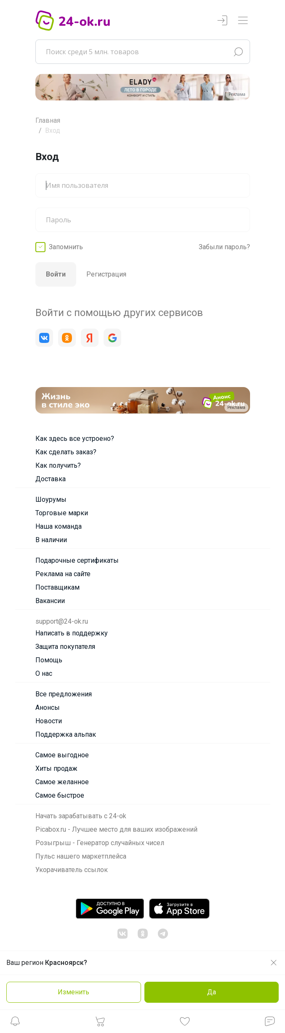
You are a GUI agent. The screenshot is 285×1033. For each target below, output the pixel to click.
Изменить (73, 992)
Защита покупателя (65, 647)
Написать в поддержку (71, 633)
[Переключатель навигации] (243, 20)
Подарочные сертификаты (77, 560)
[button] (15, 1024)
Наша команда (58, 526)
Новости (48, 721)
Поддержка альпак (65, 734)
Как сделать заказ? (65, 452)
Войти (56, 274)
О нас (43, 673)
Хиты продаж (56, 768)
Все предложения (63, 694)
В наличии (51, 540)
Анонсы (47, 708)
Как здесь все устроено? (74, 439)
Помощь (48, 660)
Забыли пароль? (224, 247)
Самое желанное (62, 782)
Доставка (50, 479)
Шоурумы (51, 499)
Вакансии (50, 601)
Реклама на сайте (63, 574)
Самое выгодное (62, 755)
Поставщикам (57, 587)
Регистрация (106, 274)
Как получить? (58, 465)
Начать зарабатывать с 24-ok (80, 816)
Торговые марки (61, 513)
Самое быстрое (59, 795)
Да (211, 992)
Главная (47, 120)
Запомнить (66, 247)
